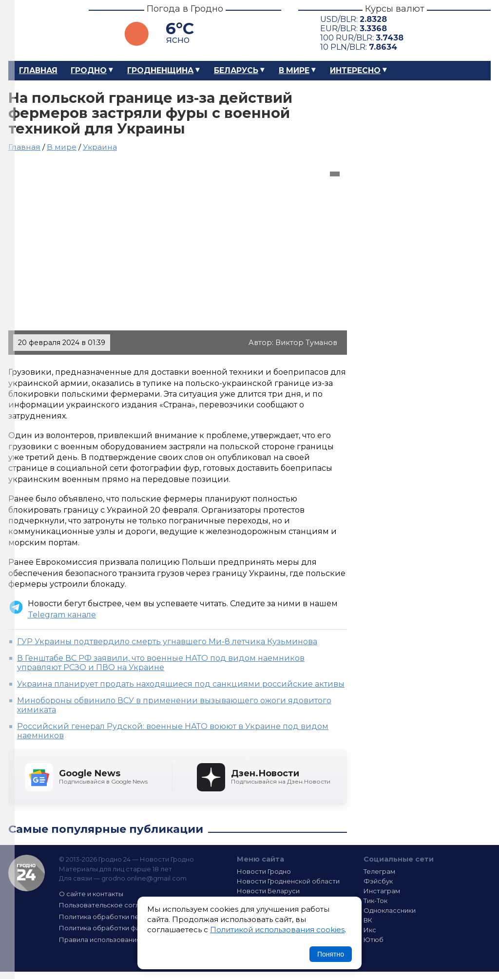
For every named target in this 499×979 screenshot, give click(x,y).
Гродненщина (160, 70)
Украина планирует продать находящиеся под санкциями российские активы (181, 684)
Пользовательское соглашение (112, 905)
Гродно (89, 70)
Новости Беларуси (268, 891)
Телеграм (379, 871)
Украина (100, 147)
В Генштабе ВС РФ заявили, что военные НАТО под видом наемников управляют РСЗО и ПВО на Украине (161, 662)
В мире (294, 70)
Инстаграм (382, 891)
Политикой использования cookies (277, 929)
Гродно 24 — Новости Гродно (26, 873)
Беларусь (236, 70)
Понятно (330, 954)
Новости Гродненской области (288, 881)
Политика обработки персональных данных (131, 917)
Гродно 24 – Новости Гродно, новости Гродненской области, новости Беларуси (40, 30)
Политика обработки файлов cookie (119, 928)
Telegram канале (62, 614)
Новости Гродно (264, 871)
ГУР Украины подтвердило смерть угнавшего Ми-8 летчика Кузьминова (167, 641)
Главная (38, 70)
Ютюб (374, 939)
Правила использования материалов (121, 939)
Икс (370, 930)
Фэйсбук (378, 881)
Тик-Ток (375, 900)
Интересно (355, 70)
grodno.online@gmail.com (144, 878)
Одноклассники (390, 910)
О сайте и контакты (91, 894)
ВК (368, 920)
